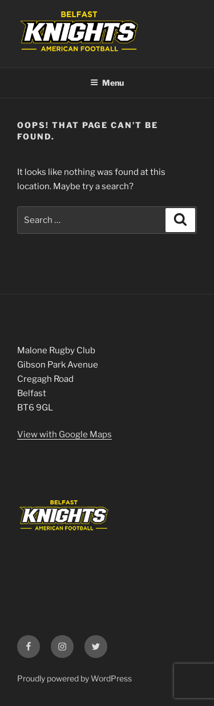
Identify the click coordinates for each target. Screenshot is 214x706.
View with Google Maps (64, 434)
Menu (107, 82)
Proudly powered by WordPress (74, 678)
